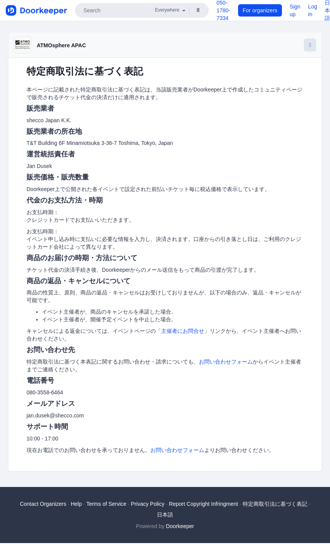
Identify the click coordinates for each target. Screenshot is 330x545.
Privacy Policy (147, 504)
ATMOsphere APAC (61, 45)
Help (76, 504)
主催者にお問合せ (182, 331)
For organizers (260, 10)
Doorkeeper (180, 526)
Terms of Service (106, 504)
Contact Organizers (43, 504)
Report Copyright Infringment (203, 504)
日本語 (165, 515)
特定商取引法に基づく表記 (275, 504)
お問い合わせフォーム (226, 362)
